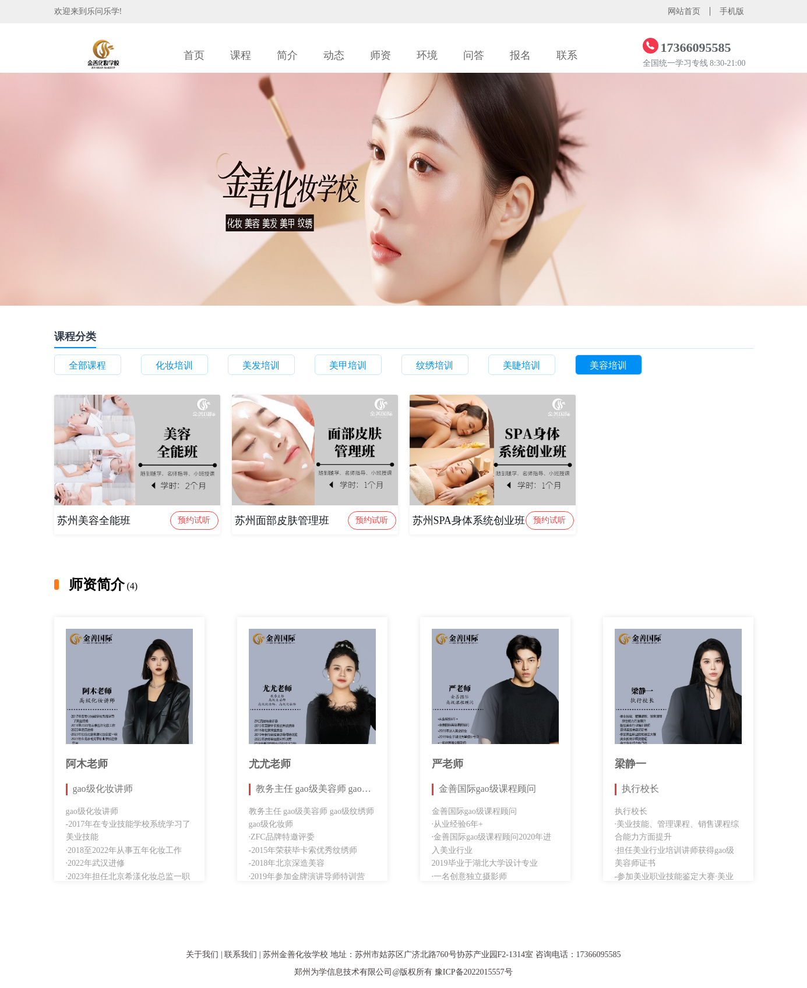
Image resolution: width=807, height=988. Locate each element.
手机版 (732, 11)
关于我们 (202, 954)
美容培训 (608, 365)
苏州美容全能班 (94, 520)
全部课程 (87, 365)
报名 (520, 55)
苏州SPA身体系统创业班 (469, 520)
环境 (427, 55)
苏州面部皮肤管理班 (282, 520)
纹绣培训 (434, 365)
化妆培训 (174, 365)
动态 (333, 55)
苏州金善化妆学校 (295, 954)
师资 (380, 55)
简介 (287, 55)
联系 (566, 55)
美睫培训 (521, 365)
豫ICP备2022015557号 (474, 972)
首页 (194, 55)
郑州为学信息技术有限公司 (343, 972)
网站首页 (684, 11)
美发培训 (261, 365)
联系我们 (240, 954)
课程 (240, 55)
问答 (473, 55)
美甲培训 (348, 365)
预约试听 (194, 520)
